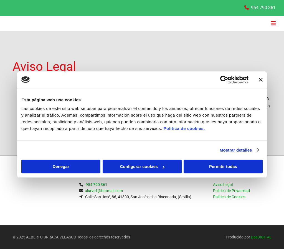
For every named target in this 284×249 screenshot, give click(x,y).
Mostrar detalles (236, 150)
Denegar (60, 166)
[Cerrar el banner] (261, 80)
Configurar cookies (142, 166)
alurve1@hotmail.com (104, 190)
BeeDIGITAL (261, 237)
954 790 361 (263, 7)
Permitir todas (223, 166)
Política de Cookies (229, 197)
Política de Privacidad (231, 190)
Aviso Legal (223, 184)
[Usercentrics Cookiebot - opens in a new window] (224, 80)
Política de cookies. (184, 128)
